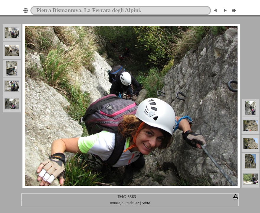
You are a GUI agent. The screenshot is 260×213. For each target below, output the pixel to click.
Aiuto (146, 203)
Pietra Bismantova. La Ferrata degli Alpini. (88, 10)
